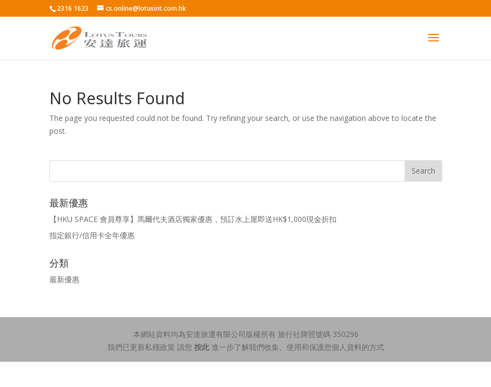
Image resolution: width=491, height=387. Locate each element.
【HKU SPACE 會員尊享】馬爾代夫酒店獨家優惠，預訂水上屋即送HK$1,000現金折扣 (192, 219)
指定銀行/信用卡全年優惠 (92, 235)
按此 (201, 347)
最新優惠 (64, 279)
